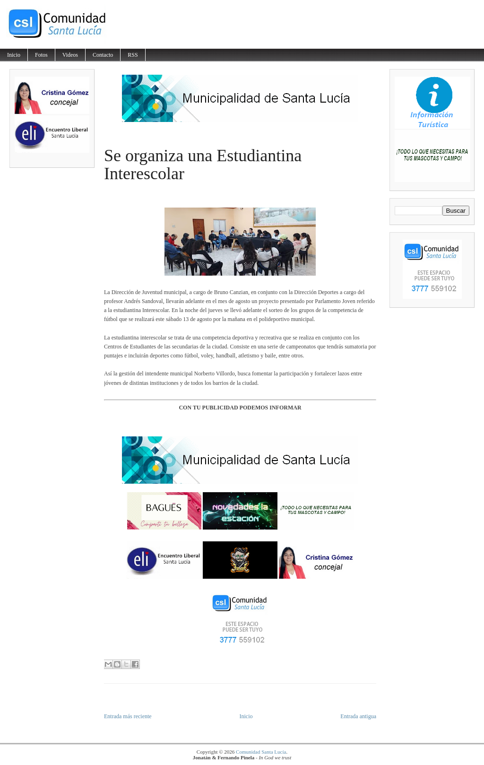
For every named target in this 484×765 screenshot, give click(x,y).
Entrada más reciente (128, 716)
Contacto (103, 55)
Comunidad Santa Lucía (261, 752)
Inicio (13, 55)
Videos (70, 55)
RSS (133, 55)
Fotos (41, 55)
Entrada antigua (358, 716)
